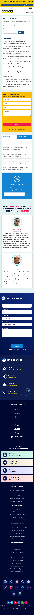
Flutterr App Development (17, 569)
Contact (20, 455)
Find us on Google (21, 609)
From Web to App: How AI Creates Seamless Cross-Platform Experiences (16, 142)
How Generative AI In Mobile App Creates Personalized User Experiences (15, 155)
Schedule (19, 376)
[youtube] (15, 602)
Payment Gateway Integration (17, 512)
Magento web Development (17, 520)
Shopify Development (17, 558)
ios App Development (17, 552)
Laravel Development (17, 560)
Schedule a (20, 462)
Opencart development (17, 517)
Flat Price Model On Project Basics (17, 530)
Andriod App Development (17, 555)
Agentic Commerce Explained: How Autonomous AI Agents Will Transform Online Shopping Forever (16, 74)
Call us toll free (19, 393)
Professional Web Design (17, 490)
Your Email (17, 318)
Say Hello (19, 385)
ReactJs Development (17, 501)
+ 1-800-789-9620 (29, 12)
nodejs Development (17, 571)
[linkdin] (18, 602)
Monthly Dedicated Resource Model (17, 528)
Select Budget (17, 324)
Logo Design (17, 493)
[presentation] (12, 119)
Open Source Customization (17, 547)
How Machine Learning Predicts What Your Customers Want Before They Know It (16, 162)
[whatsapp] (22, 602)
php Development (17, 549)
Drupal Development (17, 566)
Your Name (17, 305)
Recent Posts (6, 137)
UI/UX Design (17, 495)
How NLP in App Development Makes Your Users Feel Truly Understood (15, 149)
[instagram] (25, 602)
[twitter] (11, 602)
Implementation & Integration (17, 536)
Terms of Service (23, 605)
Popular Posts (22, 137)
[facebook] (8, 602)
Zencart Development (17, 563)
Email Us (19, 368)
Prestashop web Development (17, 514)
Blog (29, 609)
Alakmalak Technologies (11, 605)
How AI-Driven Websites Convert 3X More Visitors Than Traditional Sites (15, 169)
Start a (20, 470)
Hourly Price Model (17, 533)
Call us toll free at (20, 478)
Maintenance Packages (17, 539)
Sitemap (17, 612)
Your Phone (17, 311)
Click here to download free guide (17, 5)
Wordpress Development (17, 498)
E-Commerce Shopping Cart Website (17, 509)
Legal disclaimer (12, 609)
